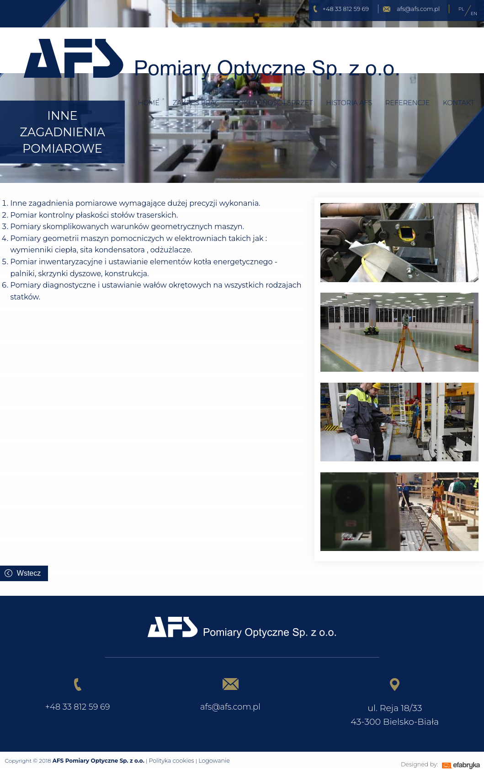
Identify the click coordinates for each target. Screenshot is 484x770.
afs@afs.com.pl (418, 8)
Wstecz (29, 573)
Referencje (407, 84)
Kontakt (458, 84)
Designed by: (414, 761)
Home (149, 84)
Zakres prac (196, 84)
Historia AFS (349, 84)
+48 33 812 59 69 (346, 8)
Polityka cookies (170, 761)
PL (461, 8)
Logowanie (211, 761)
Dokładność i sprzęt (273, 84)
